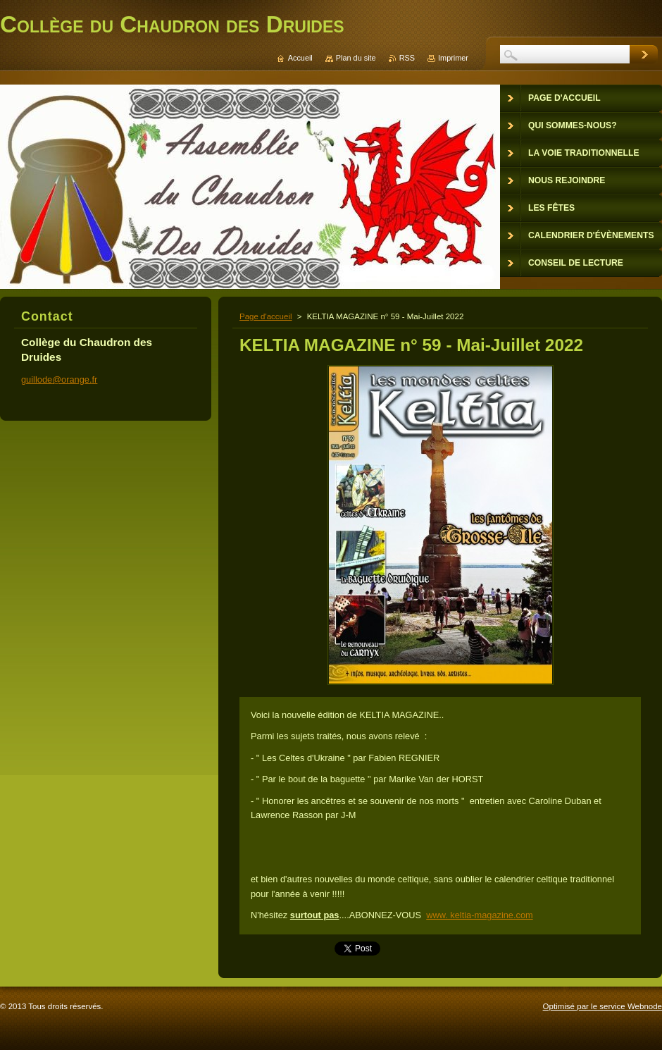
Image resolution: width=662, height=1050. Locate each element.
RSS (407, 58)
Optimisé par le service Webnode (602, 1006)
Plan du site (356, 58)
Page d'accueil (265, 316)
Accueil (300, 58)
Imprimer (453, 58)
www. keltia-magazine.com (479, 915)
